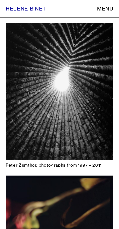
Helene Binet (26, 8)
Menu (105, 9)
